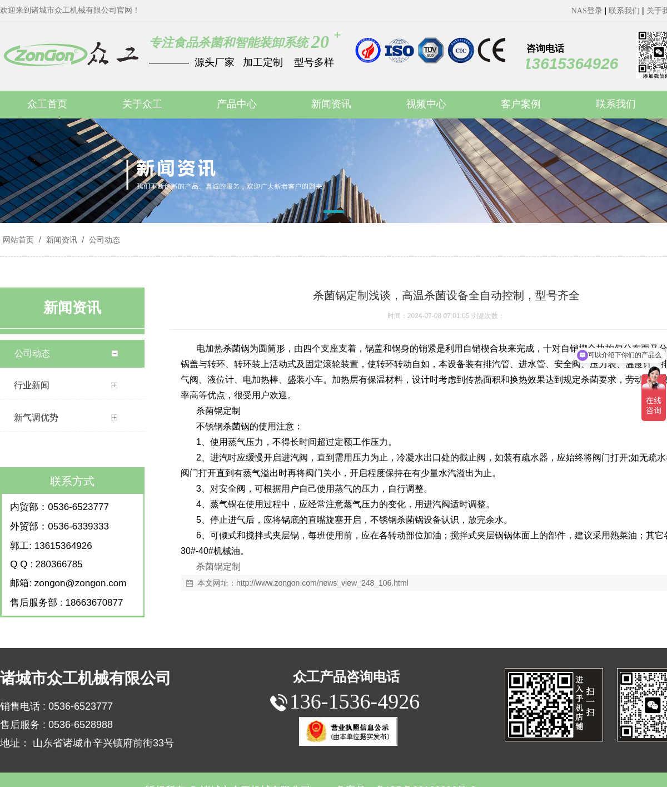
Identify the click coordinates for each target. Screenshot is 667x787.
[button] (333, 213)
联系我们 (624, 11)
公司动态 (103, 239)
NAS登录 (587, 11)
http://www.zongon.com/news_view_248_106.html (322, 582)
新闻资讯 (61, 239)
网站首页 (18, 239)
